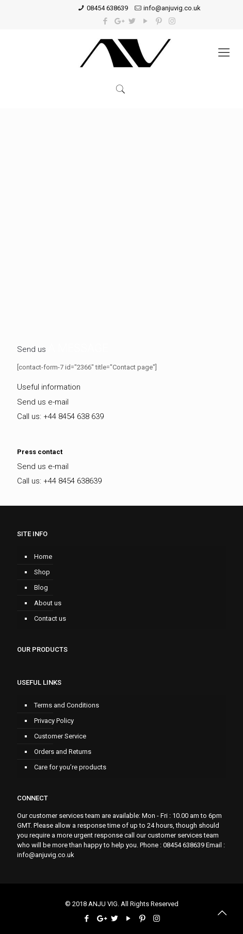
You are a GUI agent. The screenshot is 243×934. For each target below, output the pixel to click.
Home (43, 556)
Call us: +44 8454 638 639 (60, 416)
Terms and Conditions (66, 705)
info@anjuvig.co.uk (172, 8)
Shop (42, 572)
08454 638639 (107, 8)
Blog (41, 587)
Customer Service (60, 736)
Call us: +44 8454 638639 (59, 481)
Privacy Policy (54, 720)
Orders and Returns (62, 751)
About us (47, 603)
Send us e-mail (43, 402)
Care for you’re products (70, 767)
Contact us (50, 618)
